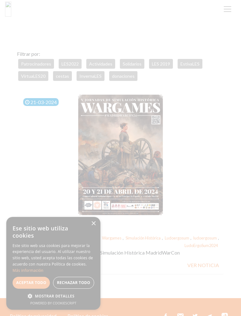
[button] (53, 296)
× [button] (93, 223)
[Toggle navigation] (227, 9)
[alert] (53, 263)
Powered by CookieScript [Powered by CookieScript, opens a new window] (53, 303)
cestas (62, 76)
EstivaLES (190, 63)
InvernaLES (90, 76)
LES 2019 (161, 63)
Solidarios (132, 63)
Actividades (100, 63)
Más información (28, 270)
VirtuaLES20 (33, 76)
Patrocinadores (36, 63)
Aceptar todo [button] (31, 282)
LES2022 (70, 63)
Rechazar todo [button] (73, 282)
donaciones (123, 76)
